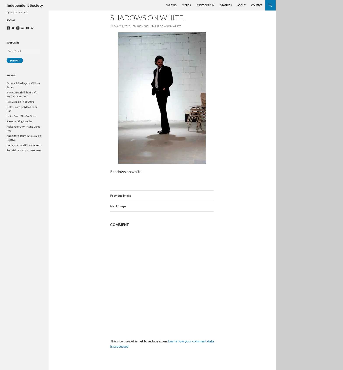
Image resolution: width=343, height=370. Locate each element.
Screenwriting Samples (19, 121)
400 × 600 (142, 26)
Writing (171, 5)
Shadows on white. (168, 26)
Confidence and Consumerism (24, 145)
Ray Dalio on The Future (20, 101)
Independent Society (25, 5)
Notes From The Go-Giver (21, 116)
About (241, 5)
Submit (15, 60)
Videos (186, 5)
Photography (205, 5)
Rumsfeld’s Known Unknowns (24, 150)
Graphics (226, 5)
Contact (256, 5)
